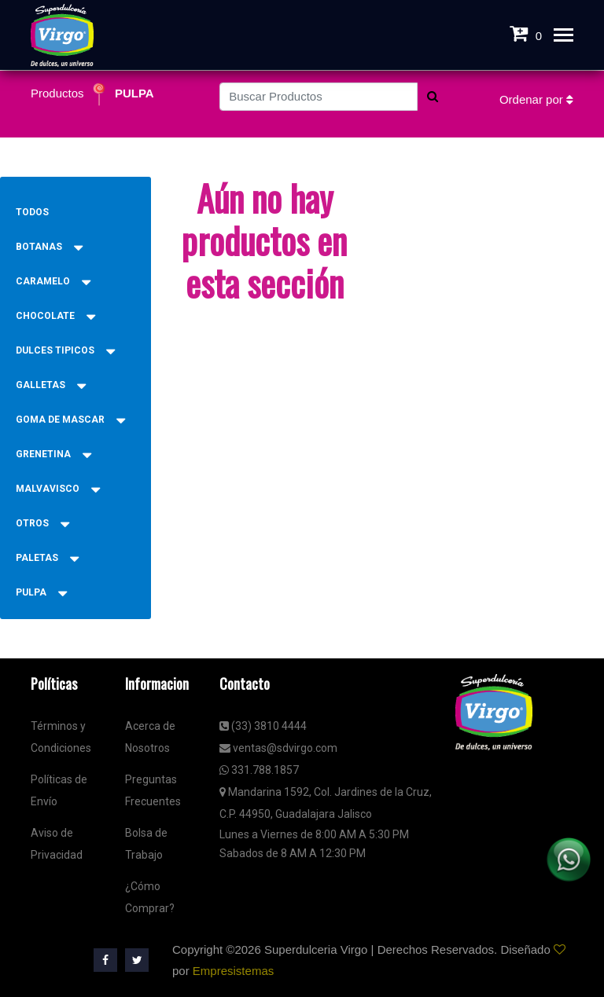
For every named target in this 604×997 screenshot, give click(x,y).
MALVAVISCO (58, 488)
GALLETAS (51, 384)
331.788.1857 (259, 770)
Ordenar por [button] (536, 99)
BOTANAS (49, 246)
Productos (59, 93)
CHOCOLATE (55, 315)
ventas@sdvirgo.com (278, 748)
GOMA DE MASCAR (70, 419)
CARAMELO (53, 281)
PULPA (134, 93)
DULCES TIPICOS (65, 350)
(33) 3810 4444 (263, 726)
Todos (32, 212)
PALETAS (47, 557)
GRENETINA (53, 454)
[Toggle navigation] (563, 36)
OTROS (42, 523)
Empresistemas (233, 970)
